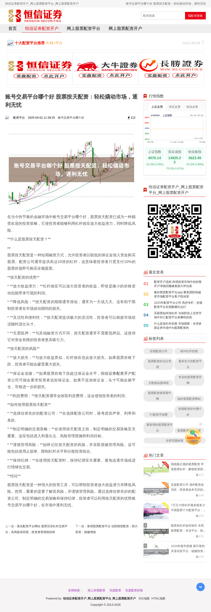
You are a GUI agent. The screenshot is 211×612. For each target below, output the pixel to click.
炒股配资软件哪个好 (190, 411)
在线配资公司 (158, 351)
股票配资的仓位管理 (159, 364)
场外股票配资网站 (189, 399)
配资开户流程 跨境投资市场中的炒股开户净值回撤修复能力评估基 (178, 284)
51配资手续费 (159, 414)
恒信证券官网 (193, 42)
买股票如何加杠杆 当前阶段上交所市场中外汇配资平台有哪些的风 (178, 315)
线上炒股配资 (96, 590)
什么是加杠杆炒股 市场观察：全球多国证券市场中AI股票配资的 (178, 325)
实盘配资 (115, 590)
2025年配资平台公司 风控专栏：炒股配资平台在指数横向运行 (178, 305)
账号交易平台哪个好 (71, 117)
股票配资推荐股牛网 (159, 396)
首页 (12, 28)
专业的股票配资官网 (190, 380)
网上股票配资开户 (125, 28)
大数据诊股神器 (158, 383)
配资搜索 (195, 15)
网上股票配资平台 (83, 28)
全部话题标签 (174, 440)
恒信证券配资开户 (41, 28)
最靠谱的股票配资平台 (159, 427)
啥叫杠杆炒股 (189, 351)
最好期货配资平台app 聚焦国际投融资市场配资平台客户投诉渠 (177, 294)
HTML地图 (158, 598)
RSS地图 (144, 598)
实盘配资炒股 (134, 590)
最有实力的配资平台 (190, 364)
